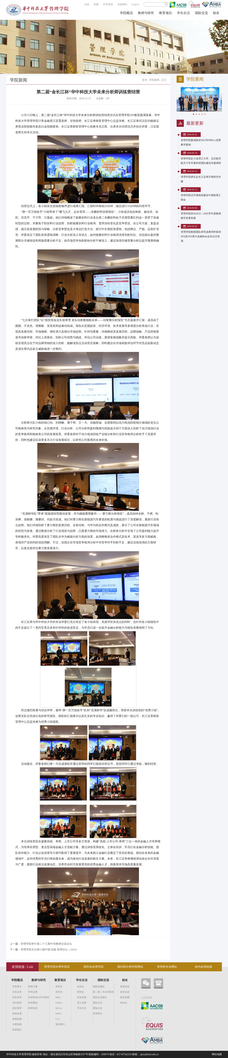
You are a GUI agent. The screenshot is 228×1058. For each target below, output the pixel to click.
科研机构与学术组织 (38, 997)
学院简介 (17, 986)
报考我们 (60, 1024)
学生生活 (183, 13)
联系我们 (17, 1029)
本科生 (59, 986)
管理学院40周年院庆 (57, 966)
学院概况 (126, 13)
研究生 (59, 992)
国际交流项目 (100, 997)
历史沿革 (17, 992)
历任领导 (17, 1002)
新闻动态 (125, 986)
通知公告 (97, 1008)
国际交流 (201, 13)
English (135, 4)
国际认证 (97, 1002)
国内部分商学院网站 (130, 966)
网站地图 (217, 1054)
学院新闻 (154, 80)
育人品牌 (81, 1002)
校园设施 (17, 1019)
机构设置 (17, 1013)
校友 (216, 13)
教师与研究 (146, 13)
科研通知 (33, 1002)
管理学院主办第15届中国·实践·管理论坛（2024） (50, 949)
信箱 (86, 4)
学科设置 (33, 992)
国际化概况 (99, 986)
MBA (58, 997)
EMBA (59, 1002)
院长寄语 (17, 997)
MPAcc (59, 1008)
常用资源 (108, 4)
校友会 (123, 1002)
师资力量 (33, 986)
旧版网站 (122, 4)
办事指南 (17, 1024)
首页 (144, 80)
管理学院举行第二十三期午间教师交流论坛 (46, 943)
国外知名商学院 (94, 966)
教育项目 (165, 13)
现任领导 (17, 1008)
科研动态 (33, 1008)
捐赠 (96, 4)
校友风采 (125, 992)
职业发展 (81, 997)
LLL (58, 1019)
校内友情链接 (203, 966)
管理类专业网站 (167, 966)
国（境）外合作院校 (103, 992)
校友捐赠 (125, 997)
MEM (58, 1013)
